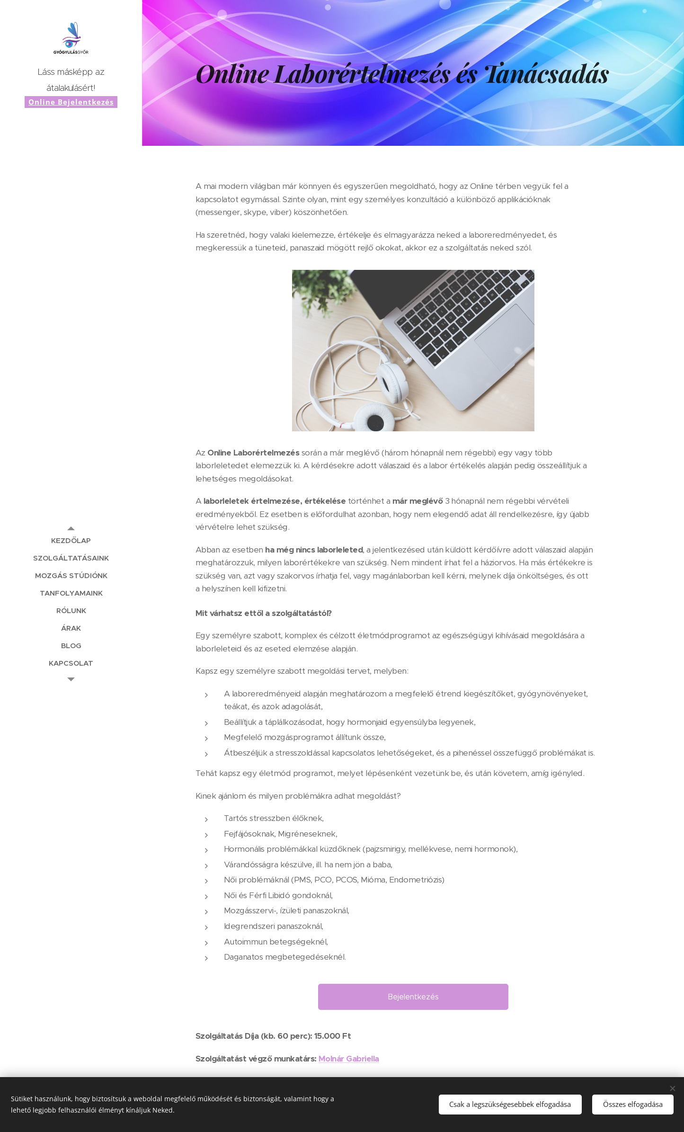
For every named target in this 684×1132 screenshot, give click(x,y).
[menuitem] (71, 540)
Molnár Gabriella (349, 1058)
